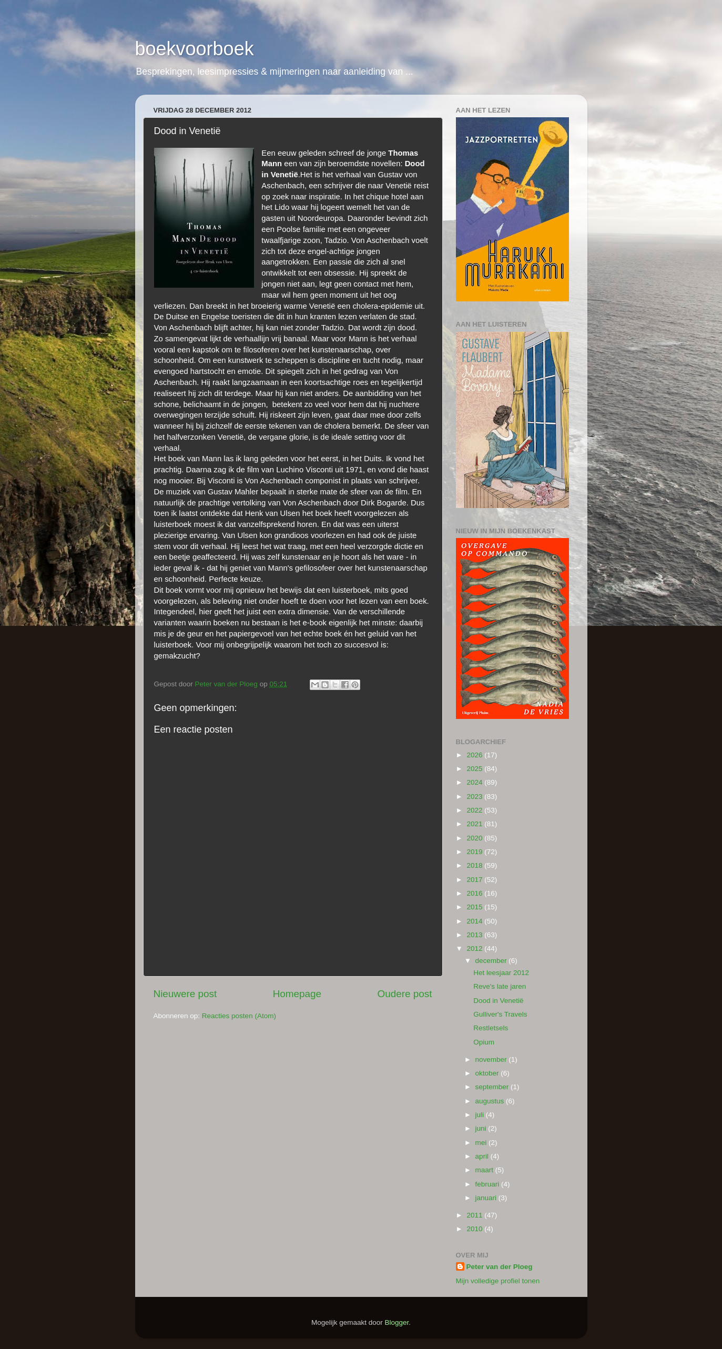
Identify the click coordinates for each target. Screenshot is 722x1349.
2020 (475, 838)
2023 (475, 796)
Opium (483, 1042)
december (492, 961)
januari (487, 1198)
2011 (475, 1215)
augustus (490, 1101)
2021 (475, 824)
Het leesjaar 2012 (501, 973)
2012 (475, 948)
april (483, 1156)
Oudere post (405, 993)
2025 (475, 769)
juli (480, 1115)
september (493, 1087)
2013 (475, 935)
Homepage (297, 993)
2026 (475, 755)
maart (485, 1170)
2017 (475, 880)
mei (482, 1143)
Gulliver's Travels (500, 1014)
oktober (488, 1073)
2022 (475, 810)
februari (488, 1184)
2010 (475, 1229)
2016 (475, 893)
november (492, 1059)
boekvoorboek (194, 48)
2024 (475, 782)
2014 (475, 921)
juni (482, 1128)
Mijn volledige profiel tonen (498, 1281)
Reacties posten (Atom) (239, 1016)
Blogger (397, 1322)
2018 (475, 865)
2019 (475, 852)
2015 (475, 907)
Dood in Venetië (498, 1001)
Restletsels (490, 1028)
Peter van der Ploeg (499, 1267)
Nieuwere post (185, 993)
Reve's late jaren (499, 986)
